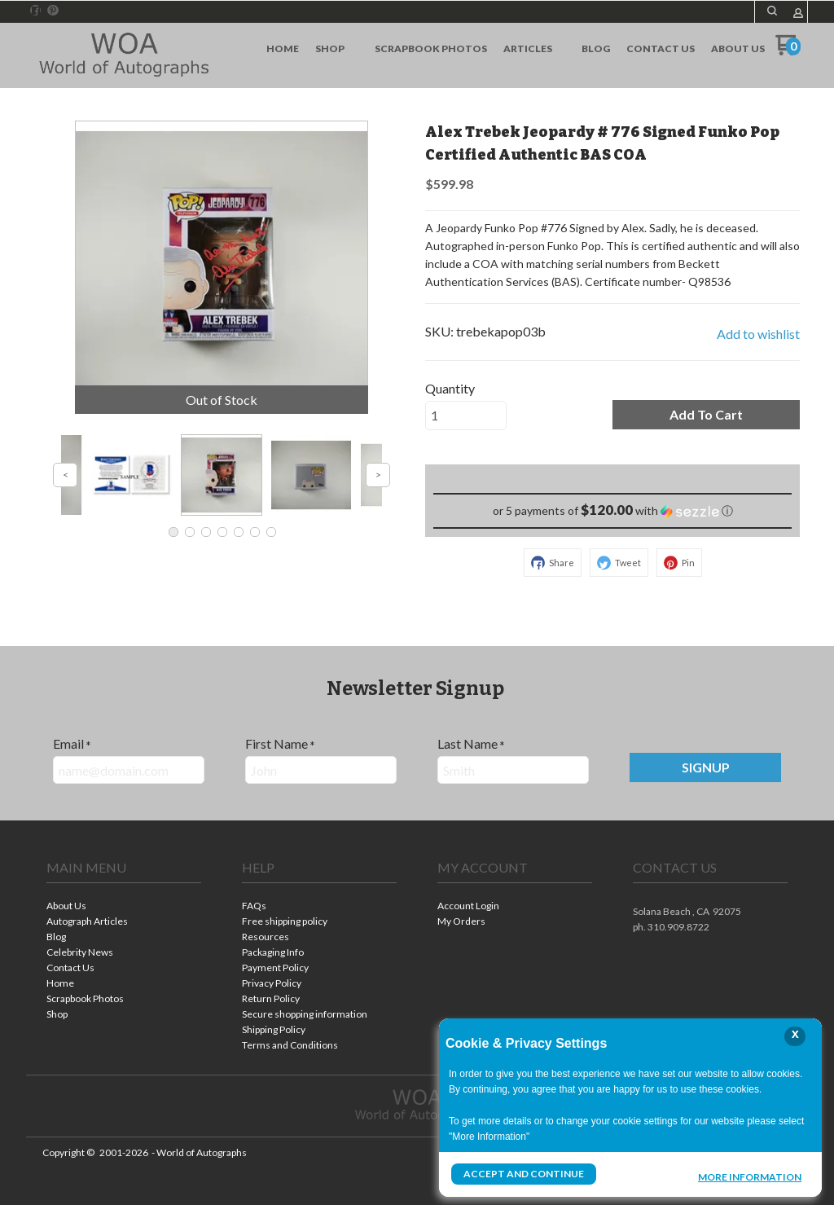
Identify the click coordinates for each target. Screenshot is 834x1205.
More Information (749, 1175)
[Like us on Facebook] (36, 11)
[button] (772, 10)
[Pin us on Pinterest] (53, 11)
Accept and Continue (523, 1174)
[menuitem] (282, 48)
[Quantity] (466, 415)
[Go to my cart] (788, 51)
